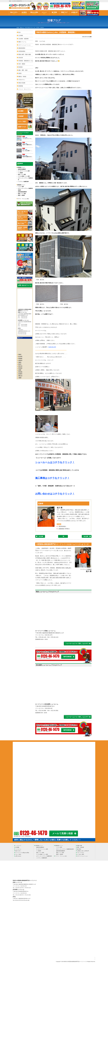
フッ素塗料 (20, 172)
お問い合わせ (18, 856)
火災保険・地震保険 (23, 38)
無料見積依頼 (67, 656)
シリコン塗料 (21, 186)
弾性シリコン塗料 (22, 174)
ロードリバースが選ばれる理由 (25, 228)
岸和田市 (20, 361)
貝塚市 (19, 363)
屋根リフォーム (22, 41)
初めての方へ (14, 13)
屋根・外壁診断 (80, 847)
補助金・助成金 (22, 76)
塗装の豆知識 (21, 82)
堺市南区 (20, 359)
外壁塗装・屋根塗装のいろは (25, 60)
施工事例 (54, 13)
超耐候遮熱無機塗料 (22, 191)
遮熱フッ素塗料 (21, 195)
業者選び (20, 67)
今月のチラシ (21, 79)
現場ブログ (64, 13)
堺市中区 (20, 366)
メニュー (44, 13)
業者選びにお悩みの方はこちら (25, 223)
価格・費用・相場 (22, 70)
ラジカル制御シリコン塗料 (24, 176)
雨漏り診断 (79, 845)
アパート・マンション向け (23, 198)
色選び (20, 73)
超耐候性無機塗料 (22, 169)
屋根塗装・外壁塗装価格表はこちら (25, 234)
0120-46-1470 (52, 347)
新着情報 (20, 86)
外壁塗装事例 (21, 51)
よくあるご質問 (80, 854)
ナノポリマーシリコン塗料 (24, 171)
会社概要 (25, 111)
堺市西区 (20, 368)
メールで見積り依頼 (62, 833)
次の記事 (41, 536)
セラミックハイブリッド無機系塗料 (25, 178)
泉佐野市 (20, 374)
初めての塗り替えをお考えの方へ (25, 218)
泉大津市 (20, 357)
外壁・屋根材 (21, 64)
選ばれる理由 (34, 13)
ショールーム (18, 849)
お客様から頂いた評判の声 (83, 850)
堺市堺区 (20, 372)
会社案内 (24, 13)
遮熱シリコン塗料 (22, 193)
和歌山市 (20, 376)
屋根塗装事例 (21, 48)
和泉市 (19, 355)
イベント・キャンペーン (24, 89)
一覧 (63, 536)
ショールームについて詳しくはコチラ (77, 643)
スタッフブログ (80, 852)
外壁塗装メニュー (39, 845)
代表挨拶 (25, 116)
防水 (19, 32)
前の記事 (86, 536)
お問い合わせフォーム (25, 286)
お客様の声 (74, 13)
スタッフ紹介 (25, 121)
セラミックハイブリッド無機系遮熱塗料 (25, 189)
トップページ (18, 845)
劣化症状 (20, 57)
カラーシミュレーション (24, 45)
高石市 (19, 365)
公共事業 (20, 35)
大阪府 (19, 378)
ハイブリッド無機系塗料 (23, 181)
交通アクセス (25, 127)
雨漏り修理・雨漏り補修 (24, 54)
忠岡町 (19, 370)
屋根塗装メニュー (59, 845)
